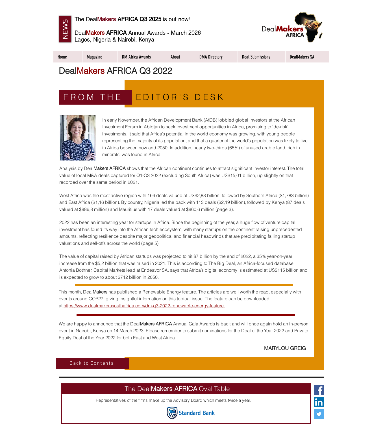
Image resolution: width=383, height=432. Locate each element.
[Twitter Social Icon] (319, 414)
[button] (65, 29)
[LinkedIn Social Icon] (319, 402)
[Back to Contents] (92, 363)
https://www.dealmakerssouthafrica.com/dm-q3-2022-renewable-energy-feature (144, 305)
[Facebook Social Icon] (319, 390)
